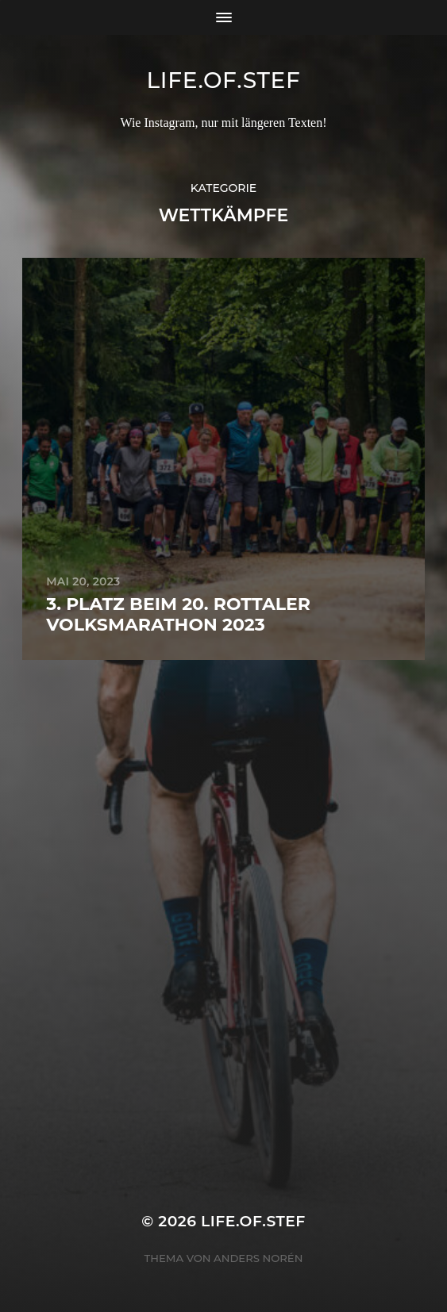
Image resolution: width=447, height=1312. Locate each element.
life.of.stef (223, 80)
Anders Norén (258, 1258)
